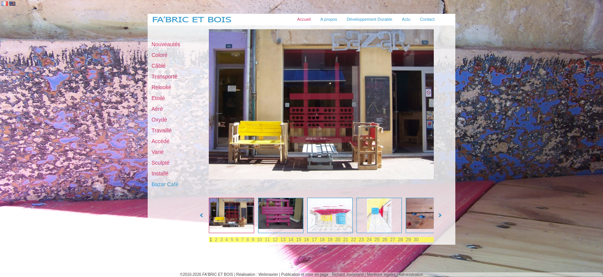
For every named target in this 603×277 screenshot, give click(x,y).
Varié (158, 152)
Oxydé (159, 120)
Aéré (157, 109)
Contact (427, 19)
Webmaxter (268, 274)
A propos (328, 19)
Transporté (164, 76)
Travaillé (162, 130)
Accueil (304, 19)
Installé (160, 173)
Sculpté (161, 163)
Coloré (159, 55)
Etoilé (158, 98)
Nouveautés (166, 44)
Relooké (161, 87)
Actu (406, 19)
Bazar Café (165, 184)
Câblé (159, 66)
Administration (411, 274)
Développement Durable (369, 19)
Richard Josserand (347, 274)
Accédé (161, 141)
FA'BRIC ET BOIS (217, 274)
